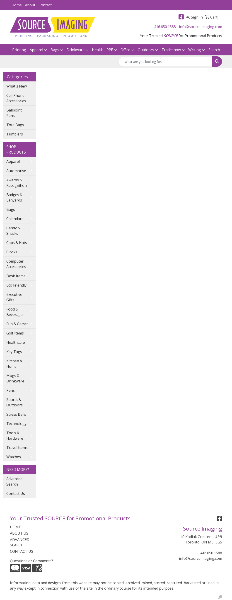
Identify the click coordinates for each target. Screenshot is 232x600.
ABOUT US (19, 533)
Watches (13, 456)
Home (17, 4)
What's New (16, 86)
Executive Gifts (14, 297)
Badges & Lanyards (14, 197)
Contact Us (15, 493)
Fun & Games (17, 323)
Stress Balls (16, 414)
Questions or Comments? (31, 560)
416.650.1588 (165, 26)
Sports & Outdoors (14, 402)
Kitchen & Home (14, 363)
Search (214, 49)
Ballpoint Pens (14, 113)
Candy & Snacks (13, 230)
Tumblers (14, 134)
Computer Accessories (16, 264)
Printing (19, 49)
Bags (55, 49)
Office (125, 49)
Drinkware (76, 49)
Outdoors (146, 49)
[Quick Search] (166, 61)
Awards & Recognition (16, 183)
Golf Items (15, 333)
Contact (45, 4)
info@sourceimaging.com (200, 26)
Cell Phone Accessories (16, 98)
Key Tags (14, 351)
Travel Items (17, 447)
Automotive (16, 170)
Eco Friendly (16, 285)
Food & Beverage (14, 312)
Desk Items (15, 275)
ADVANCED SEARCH (19, 542)
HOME (15, 526)
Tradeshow (171, 49)
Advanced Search (14, 481)
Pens (10, 390)
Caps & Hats (16, 242)
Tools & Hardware (14, 435)
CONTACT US (21, 551)
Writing (194, 49)
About (30, 4)
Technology (16, 423)
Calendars (14, 218)
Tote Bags (15, 124)
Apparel (36, 49)
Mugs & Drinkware (15, 378)
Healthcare (15, 342)
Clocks (11, 251)
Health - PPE (102, 49)
